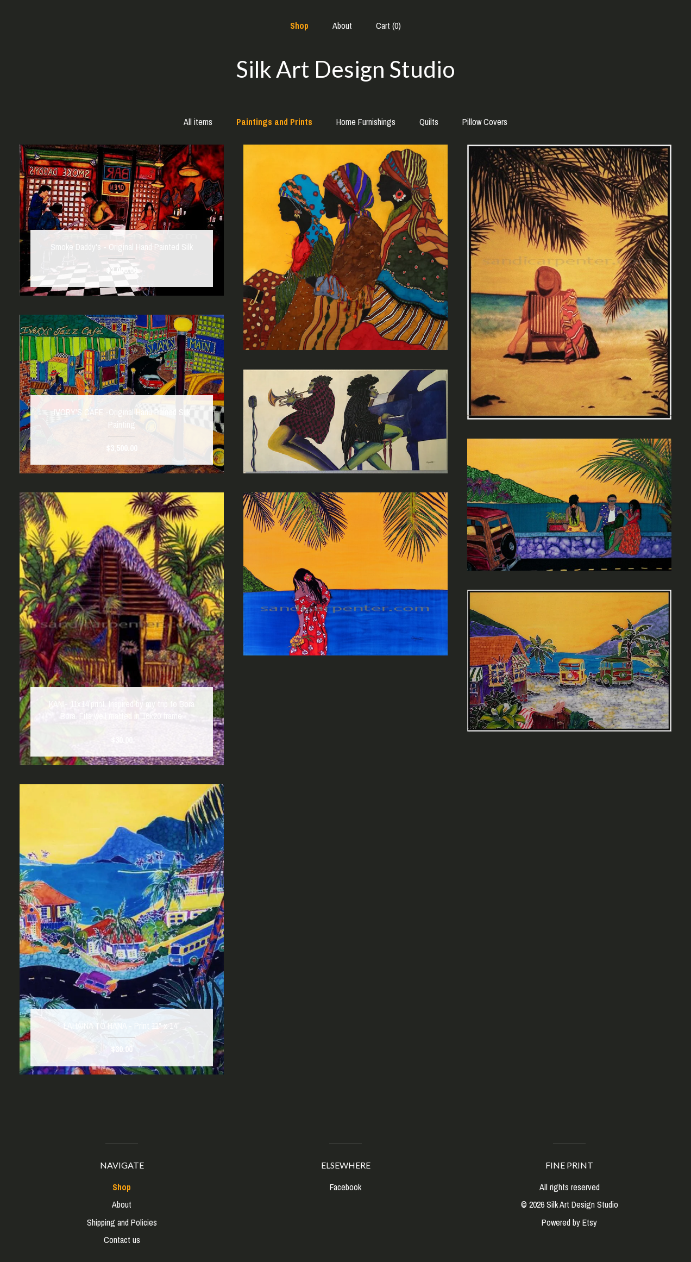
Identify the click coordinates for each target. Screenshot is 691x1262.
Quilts (428, 122)
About (342, 26)
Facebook (345, 1187)
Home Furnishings (365, 122)
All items (198, 122)
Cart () (388, 26)
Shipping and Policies (122, 1222)
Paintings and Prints (274, 122)
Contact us (122, 1240)
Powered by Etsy (569, 1222)
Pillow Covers (484, 122)
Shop (299, 26)
